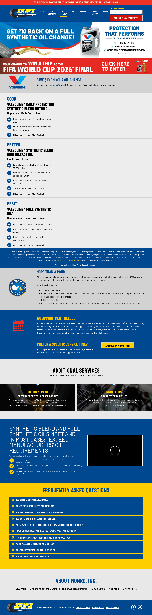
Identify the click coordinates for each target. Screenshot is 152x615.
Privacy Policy (83, 607)
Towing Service (95, 13)
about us (20, 589)
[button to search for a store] (140, 12)
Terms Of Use (98, 607)
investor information (74, 589)
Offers (83, 12)
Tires (42, 12)
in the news (98, 589)
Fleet (105, 12)
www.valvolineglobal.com (68, 260)
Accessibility (112, 607)
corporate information (44, 589)
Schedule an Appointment (126, 18)
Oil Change (63, 13)
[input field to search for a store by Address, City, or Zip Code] (126, 12)
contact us (130, 589)
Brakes (74, 12)
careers (114, 589)
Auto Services (52, 13)
